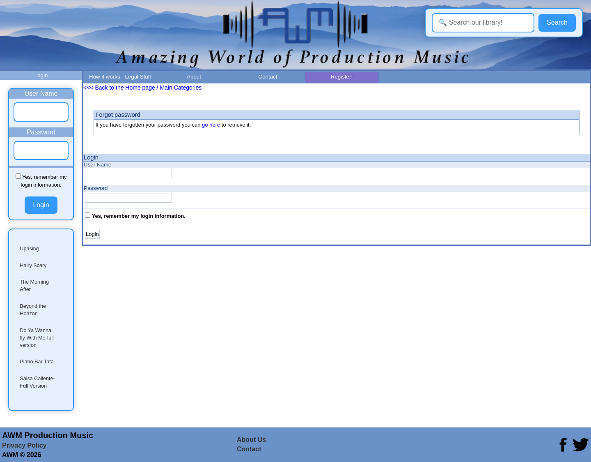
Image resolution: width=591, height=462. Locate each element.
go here (211, 125)
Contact (268, 77)
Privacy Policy (24, 445)
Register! (342, 77)
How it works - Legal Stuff (120, 77)
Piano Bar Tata (36, 362)
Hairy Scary (33, 265)
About (194, 77)
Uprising (29, 249)
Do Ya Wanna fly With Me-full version (37, 338)
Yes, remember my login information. (139, 216)
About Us (251, 439)
